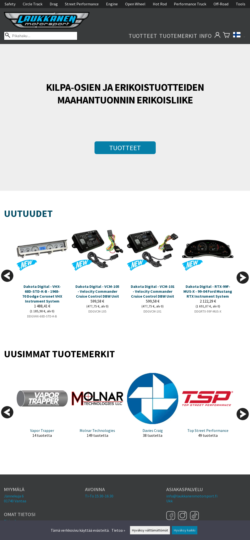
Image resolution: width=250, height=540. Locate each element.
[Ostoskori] (226, 36)
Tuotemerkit (178, 36)
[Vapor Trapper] (42, 409)
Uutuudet (28, 213)
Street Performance (82, 3)
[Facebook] (171, 516)
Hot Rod (160, 3)
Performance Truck (190, 3)
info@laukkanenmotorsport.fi (191, 496)
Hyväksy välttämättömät (150, 530)
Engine (112, 3)
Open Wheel (135, 3)
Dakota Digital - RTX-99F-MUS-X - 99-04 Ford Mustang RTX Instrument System (207, 291)
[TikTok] (194, 516)
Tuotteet (143, 36)
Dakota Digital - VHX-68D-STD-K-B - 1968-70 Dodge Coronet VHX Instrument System (42, 294)
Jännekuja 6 (14, 496)
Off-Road (221, 3)
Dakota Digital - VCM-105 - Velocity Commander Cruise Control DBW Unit (97, 291)
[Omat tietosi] (217, 36)
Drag (54, 3)
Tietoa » (118, 530)
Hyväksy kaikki (184, 530)
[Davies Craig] (152, 409)
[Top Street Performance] (207, 409)
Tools (240, 3)
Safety (10, 3)
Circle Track (32, 3)
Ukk (169, 500)
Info (205, 36)
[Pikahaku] (40, 36)
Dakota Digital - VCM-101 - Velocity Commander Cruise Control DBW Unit (153, 291)
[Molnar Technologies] (97, 409)
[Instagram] (183, 516)
